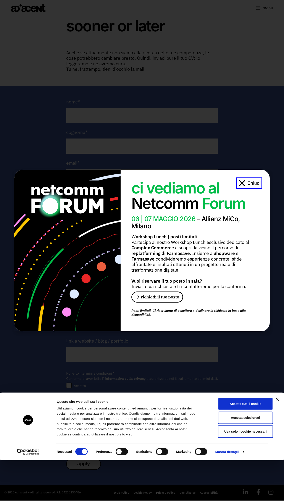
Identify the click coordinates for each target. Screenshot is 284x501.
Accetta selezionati (236, 458)
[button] (249, 182)
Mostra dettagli (227, 492)
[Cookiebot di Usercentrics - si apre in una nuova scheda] (28, 492)
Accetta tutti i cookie (237, 444)
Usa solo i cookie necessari (237, 472)
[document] (142, 250)
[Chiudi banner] (277, 439)
